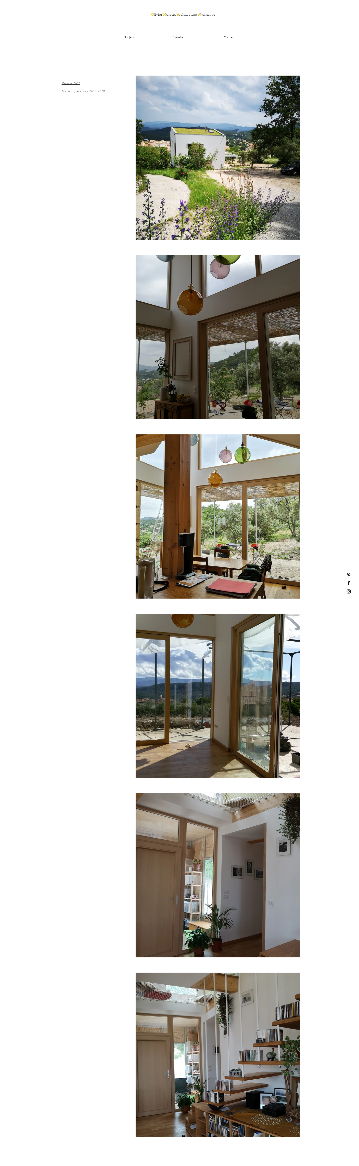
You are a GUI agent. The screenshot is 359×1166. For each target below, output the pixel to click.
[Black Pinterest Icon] (348, 574)
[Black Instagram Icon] (348, 591)
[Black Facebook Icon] (348, 583)
